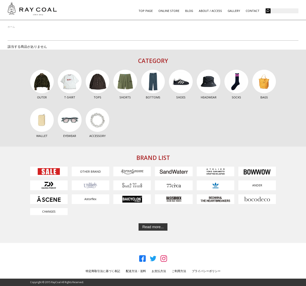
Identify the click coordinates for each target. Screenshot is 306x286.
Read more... (153, 227)
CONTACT (252, 11)
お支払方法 (159, 271)
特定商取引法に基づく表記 (103, 271)
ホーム (11, 26)
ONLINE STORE (168, 11)
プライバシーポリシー (206, 271)
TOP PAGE (146, 11)
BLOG (189, 11)
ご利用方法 (179, 271)
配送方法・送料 (136, 271)
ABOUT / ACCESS (210, 11)
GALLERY (234, 11)
